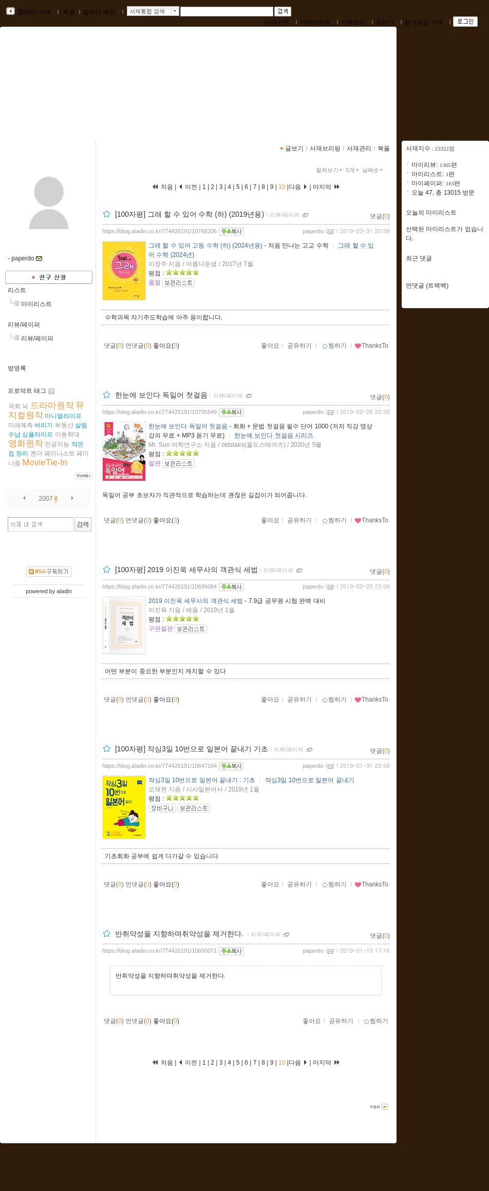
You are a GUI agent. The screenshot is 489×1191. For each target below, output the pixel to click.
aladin (64, 591)
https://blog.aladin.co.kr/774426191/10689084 (159, 586)
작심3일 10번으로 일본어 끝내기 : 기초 (201, 780)
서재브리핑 (316, 22)
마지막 (327, 187)
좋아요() (166, 345)
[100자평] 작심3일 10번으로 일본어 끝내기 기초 (191, 749)
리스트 (17, 290)
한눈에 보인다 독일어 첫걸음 (161, 395)
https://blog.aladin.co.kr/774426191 (66, 91)
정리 (22, 453)
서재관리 (355, 22)
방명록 (17, 368)
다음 (298, 187)
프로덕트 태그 (27, 390)
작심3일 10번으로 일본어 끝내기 (309, 780)
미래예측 (20, 425)
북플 (69, 11)
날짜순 (373, 170)
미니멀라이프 (63, 416)
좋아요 (270, 345)
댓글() (380, 216)
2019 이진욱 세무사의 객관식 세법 (195, 600)
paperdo (313, 231)
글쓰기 (386, 22)
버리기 (43, 425)
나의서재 (279, 22)
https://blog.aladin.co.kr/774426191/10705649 (159, 412)
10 (282, 187)
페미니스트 (59, 453)
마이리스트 (36, 304)
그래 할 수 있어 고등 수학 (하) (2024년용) (205, 245)
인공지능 (57, 444)
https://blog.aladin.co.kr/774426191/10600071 (159, 951)
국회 (14, 406)
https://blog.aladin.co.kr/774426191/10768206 (159, 231)
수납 (14, 434)
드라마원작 (52, 405)
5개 (353, 170)
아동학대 (67, 434)
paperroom (41, 80)
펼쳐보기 (330, 170)
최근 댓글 (419, 258)
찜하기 (334, 345)
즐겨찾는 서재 (425, 22)
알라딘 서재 (35, 11)
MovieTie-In (44, 462)
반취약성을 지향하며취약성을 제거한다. (180, 934)
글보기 (294, 148)
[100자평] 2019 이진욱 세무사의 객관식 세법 (186, 569)
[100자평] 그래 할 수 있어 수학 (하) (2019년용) (189, 214)
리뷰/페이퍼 (24, 324)
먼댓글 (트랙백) (427, 285)
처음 (162, 187)
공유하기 (299, 345)
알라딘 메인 (101, 11)
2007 (46, 498)
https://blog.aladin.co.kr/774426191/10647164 (159, 766)
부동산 (64, 425)
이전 (187, 187)
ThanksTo (371, 345)
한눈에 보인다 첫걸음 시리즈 (273, 435)
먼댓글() (138, 345)
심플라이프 (37, 434)
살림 (81, 425)
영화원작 (25, 443)
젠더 (36, 453)
